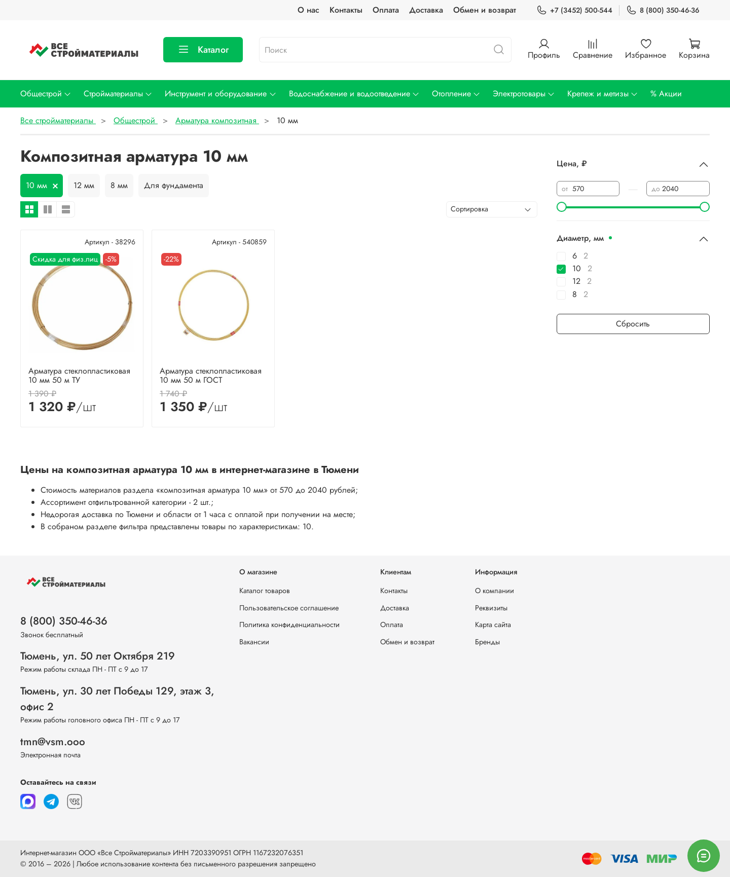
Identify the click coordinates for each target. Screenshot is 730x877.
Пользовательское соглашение (289, 608)
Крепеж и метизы (602, 93)
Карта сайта (493, 624)
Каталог (203, 49)
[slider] (561, 206)
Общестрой (45, 93)
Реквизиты (491, 608)
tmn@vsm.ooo (52, 741)
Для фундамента (173, 185)
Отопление (456, 93)
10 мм (36, 185)
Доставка (426, 10)
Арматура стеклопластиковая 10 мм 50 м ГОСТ (211, 375)
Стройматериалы (118, 93)
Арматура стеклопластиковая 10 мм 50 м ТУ (79, 375)
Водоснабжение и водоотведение (354, 93)
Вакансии (254, 642)
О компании (494, 591)
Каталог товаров (264, 591)
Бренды (487, 642)
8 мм (119, 185)
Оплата (386, 10)
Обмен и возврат (484, 10)
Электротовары (524, 93)
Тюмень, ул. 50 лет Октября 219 (97, 656)
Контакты (346, 10)
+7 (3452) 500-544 (574, 10)
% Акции (666, 93)
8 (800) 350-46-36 (663, 10)
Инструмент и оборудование (220, 93)
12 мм (84, 185)
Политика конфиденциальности (289, 624)
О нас (308, 10)
